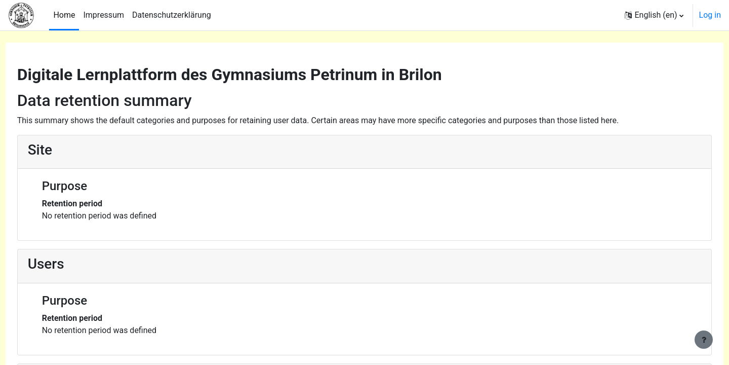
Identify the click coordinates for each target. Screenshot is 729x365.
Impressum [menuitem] (103, 15)
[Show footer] (704, 340)
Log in (710, 15)
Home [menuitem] (64, 15)
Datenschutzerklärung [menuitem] (171, 15)
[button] (654, 15)
